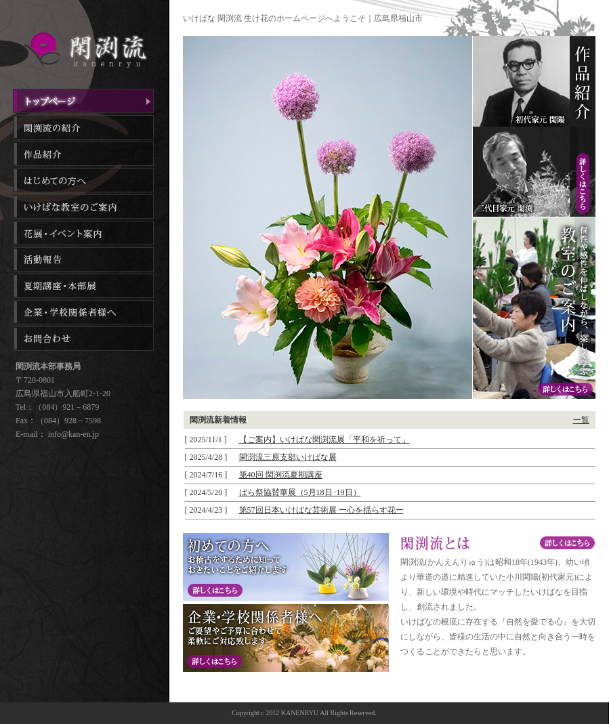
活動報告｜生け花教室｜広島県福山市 (83, 259)
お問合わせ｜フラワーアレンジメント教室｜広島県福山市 (83, 338)
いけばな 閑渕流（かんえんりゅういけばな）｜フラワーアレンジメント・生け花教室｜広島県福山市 (84, 50)
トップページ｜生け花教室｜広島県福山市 (83, 101)
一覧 (581, 420)
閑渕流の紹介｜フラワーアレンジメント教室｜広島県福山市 (83, 127)
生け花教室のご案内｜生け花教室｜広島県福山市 (83, 206)
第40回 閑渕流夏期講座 (280, 475)
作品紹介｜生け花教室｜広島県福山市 (83, 154)
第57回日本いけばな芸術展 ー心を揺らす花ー (321, 510)
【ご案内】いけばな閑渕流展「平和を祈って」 (324, 439)
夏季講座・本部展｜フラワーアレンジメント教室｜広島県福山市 (83, 286)
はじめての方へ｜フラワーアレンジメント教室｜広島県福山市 (83, 180)
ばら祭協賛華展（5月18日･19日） (300, 492)
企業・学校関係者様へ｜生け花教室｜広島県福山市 (83, 312)
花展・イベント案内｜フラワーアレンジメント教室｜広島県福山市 (83, 233)
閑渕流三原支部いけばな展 (288, 457)
